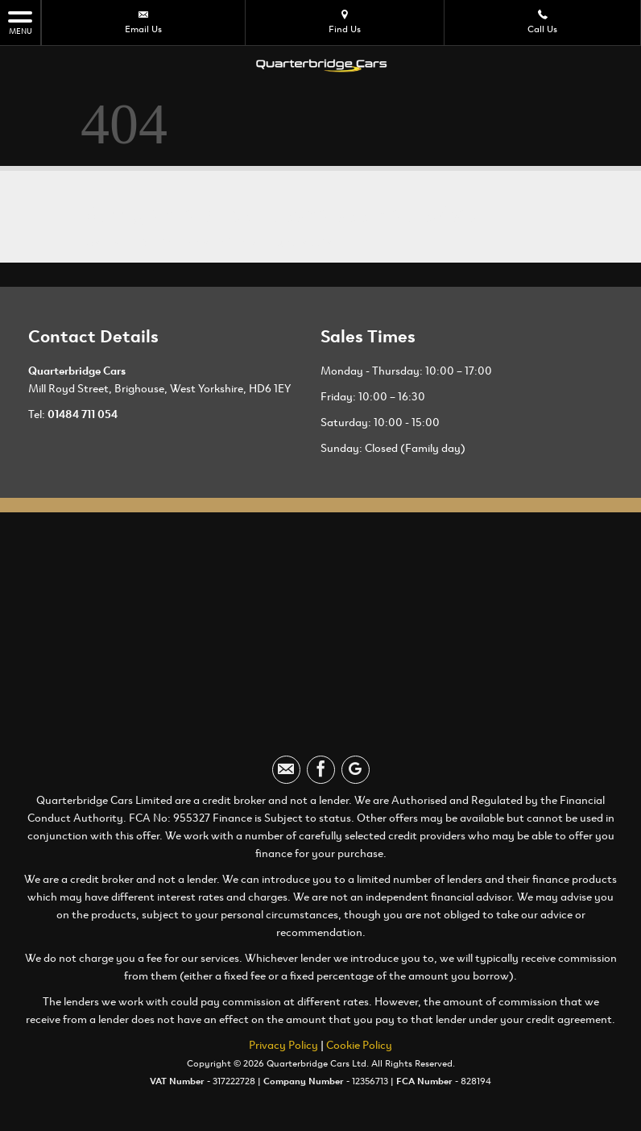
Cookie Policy (359, 1045)
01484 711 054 (83, 414)
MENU (20, 22)
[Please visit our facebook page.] (321, 770)
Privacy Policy (283, 1045)
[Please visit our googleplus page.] (355, 770)
